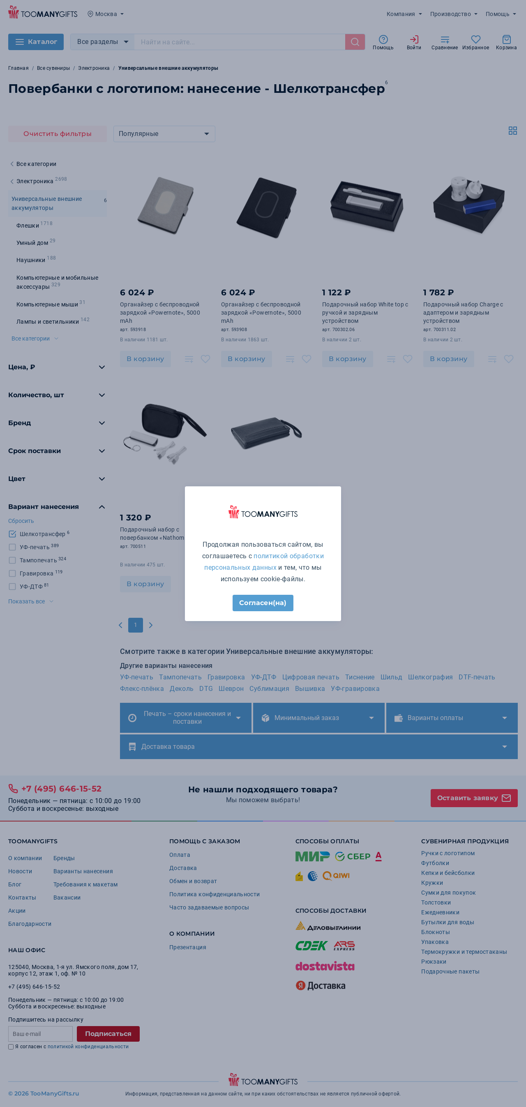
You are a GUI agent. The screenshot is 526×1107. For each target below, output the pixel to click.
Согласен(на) (262, 603)
